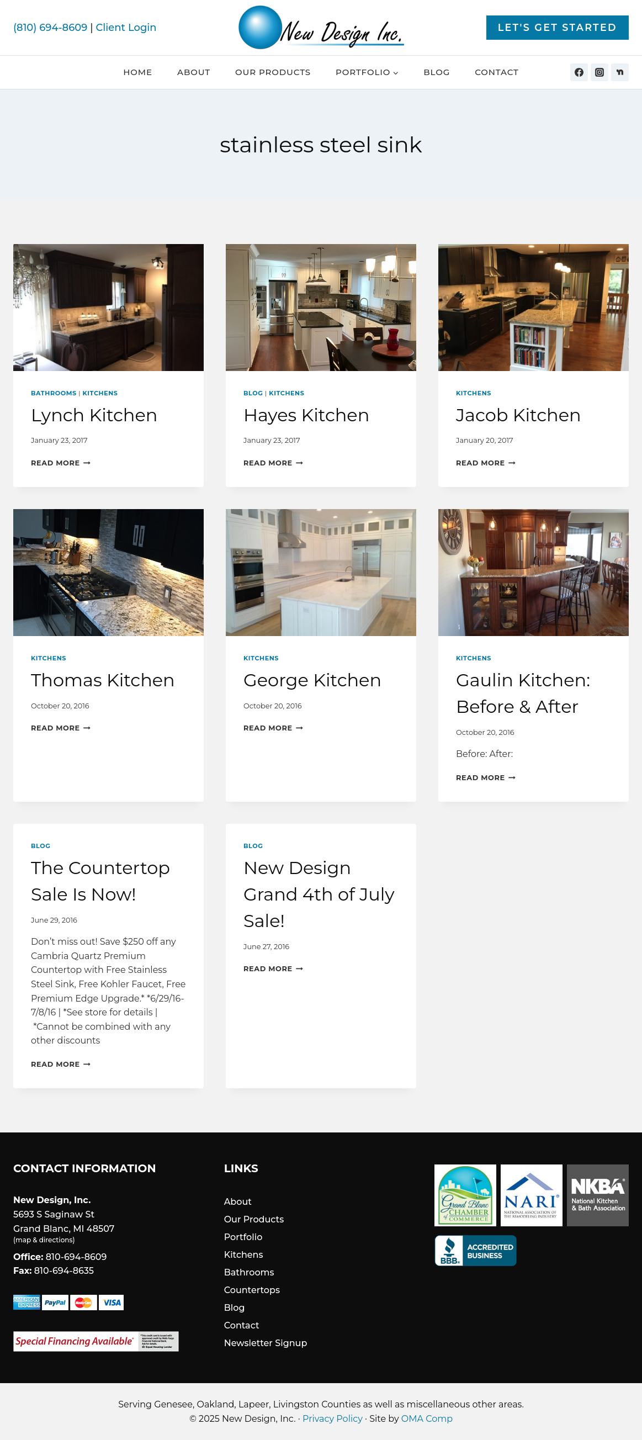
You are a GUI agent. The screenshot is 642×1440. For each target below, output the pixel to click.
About (193, 72)
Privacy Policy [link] (333, 1418)
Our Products (273, 72)
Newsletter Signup (265, 1343)
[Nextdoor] (620, 72)
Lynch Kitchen (94, 415)
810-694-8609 (76, 1257)
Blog (436, 72)
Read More (61, 463)
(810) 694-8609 (50, 28)
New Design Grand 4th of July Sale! (319, 894)
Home (137, 72)
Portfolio (243, 1237)
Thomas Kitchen (103, 680)
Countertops (252, 1290)
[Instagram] (599, 72)
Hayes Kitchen (306, 415)
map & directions (43, 1240)
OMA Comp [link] (427, 1418)
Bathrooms (54, 393)
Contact (497, 72)
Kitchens (100, 393)
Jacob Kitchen (518, 415)
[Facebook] (579, 72)
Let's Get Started (557, 27)
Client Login (125, 28)
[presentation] (108, 307)
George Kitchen (312, 680)
